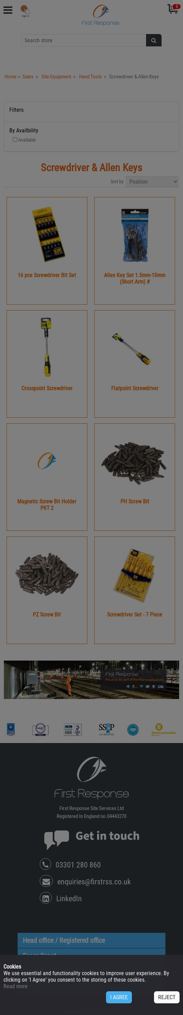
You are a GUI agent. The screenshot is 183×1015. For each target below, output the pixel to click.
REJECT (166, 997)
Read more (15, 986)
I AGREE (119, 997)
